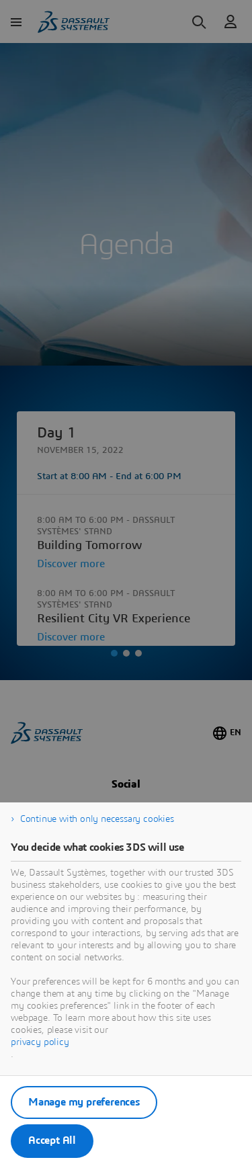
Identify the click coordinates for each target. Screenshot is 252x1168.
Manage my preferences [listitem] (84, 1102)
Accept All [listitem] (52, 1140)
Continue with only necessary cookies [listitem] (97, 819)
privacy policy (40, 1042)
